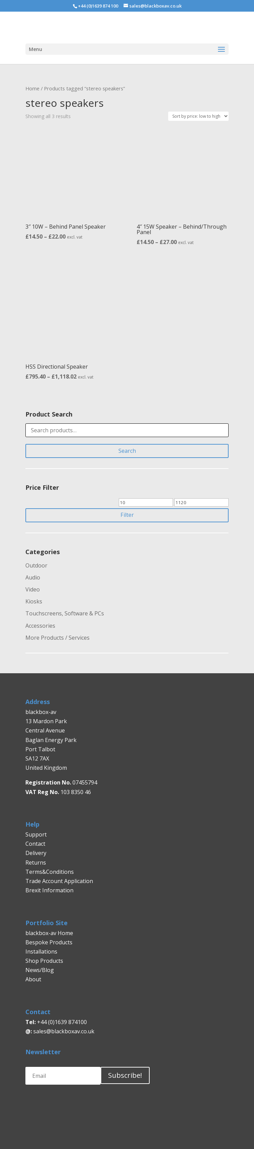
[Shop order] (198, 116)
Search (127, 451)
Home (32, 88)
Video (32, 589)
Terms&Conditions (49, 872)
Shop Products (44, 961)
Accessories (40, 625)
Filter (127, 515)
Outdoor (36, 565)
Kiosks (33, 601)
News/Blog (39, 970)
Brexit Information (49, 890)
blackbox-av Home (49, 933)
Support (36, 834)
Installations (41, 951)
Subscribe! (125, 1075)
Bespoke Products (48, 942)
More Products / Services (57, 637)
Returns (36, 862)
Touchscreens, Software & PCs (64, 613)
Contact (35, 843)
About (33, 979)
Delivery (35, 853)
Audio (32, 577)
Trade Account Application (59, 881)
